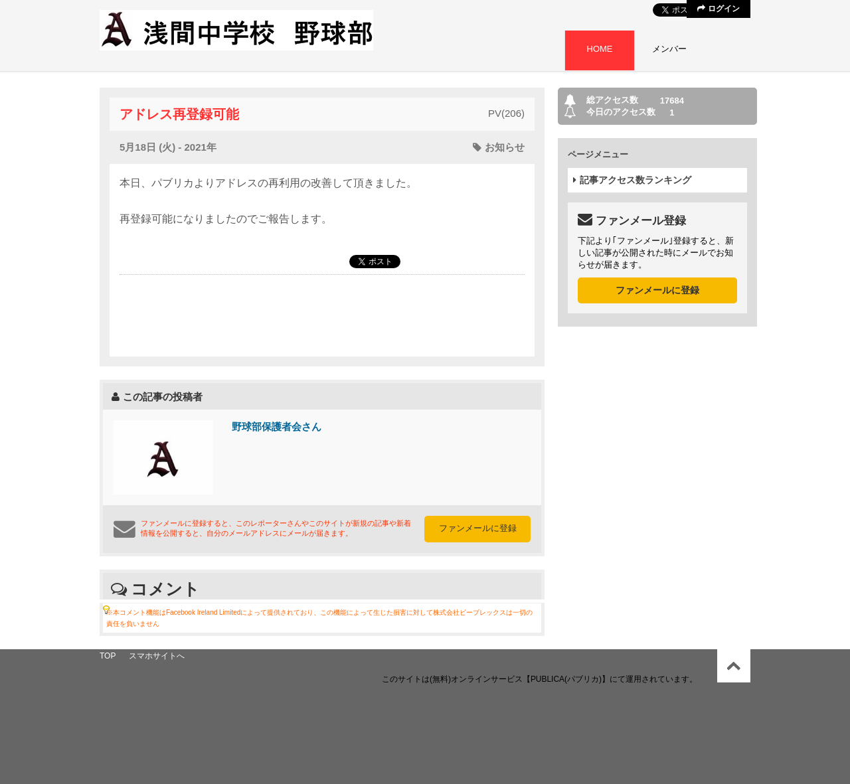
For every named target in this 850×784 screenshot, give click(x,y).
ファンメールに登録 (478, 528)
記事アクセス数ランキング (632, 180)
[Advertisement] (322, 315)
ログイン (718, 8)
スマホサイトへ (157, 656)
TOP (108, 656)
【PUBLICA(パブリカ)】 (566, 679)
